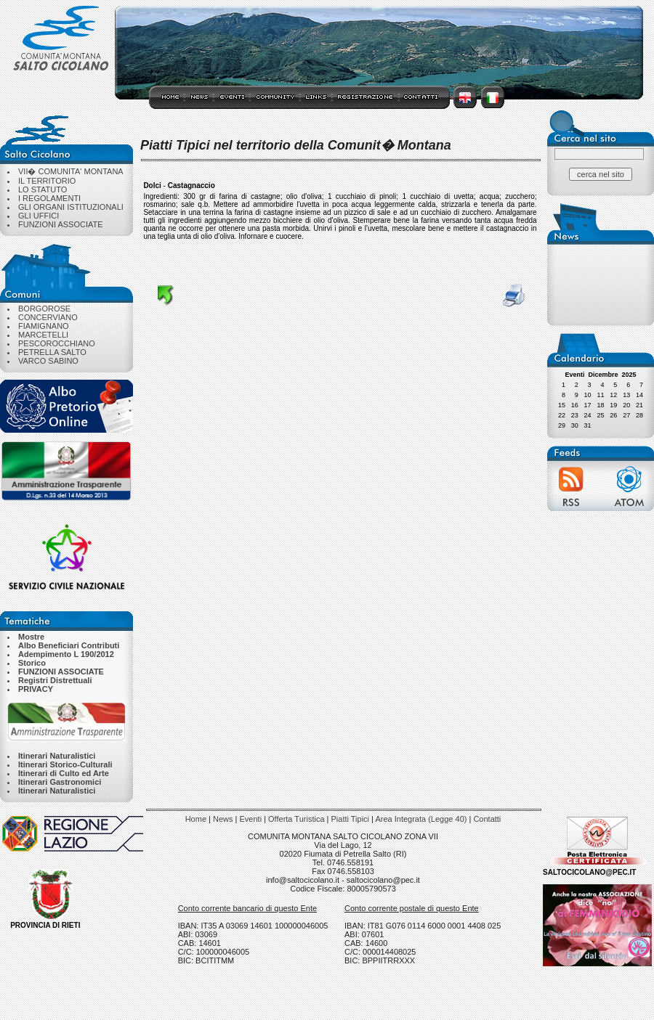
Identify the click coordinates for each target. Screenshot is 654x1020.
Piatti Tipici (350, 819)
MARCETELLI (43, 334)
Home (195, 819)
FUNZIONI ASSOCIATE (60, 224)
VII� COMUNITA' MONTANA (71, 171)
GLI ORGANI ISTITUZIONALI (71, 207)
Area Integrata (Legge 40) (421, 819)
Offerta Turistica (296, 819)
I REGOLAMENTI (49, 198)
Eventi (251, 819)
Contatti (487, 819)
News (223, 819)
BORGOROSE (44, 308)
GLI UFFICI (38, 215)
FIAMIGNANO (43, 326)
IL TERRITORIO (47, 180)
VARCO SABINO (48, 360)
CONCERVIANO (48, 317)
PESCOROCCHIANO (56, 343)
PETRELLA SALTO (52, 352)
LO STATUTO (42, 189)
